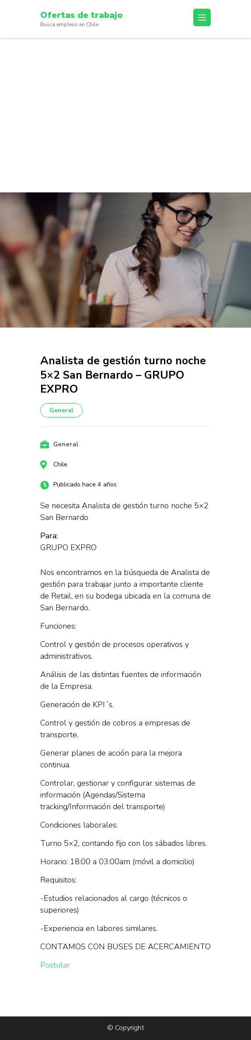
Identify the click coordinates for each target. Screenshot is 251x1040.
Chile (60, 464)
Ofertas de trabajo (81, 15)
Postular (55, 965)
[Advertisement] (125, 103)
